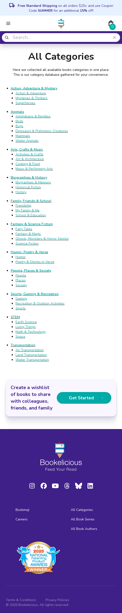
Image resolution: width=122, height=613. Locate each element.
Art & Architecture (30, 159)
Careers (22, 519)
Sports (21, 308)
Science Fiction (27, 243)
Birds (19, 121)
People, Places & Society (31, 270)
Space (20, 336)
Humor (21, 257)
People (21, 275)
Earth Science (26, 322)
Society (21, 285)
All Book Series (83, 519)
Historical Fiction (28, 187)
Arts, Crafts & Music (27, 149)
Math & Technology (31, 331)
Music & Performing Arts (34, 168)
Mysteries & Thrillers (32, 98)
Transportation (23, 345)
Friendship (23, 205)
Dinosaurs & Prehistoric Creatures (42, 131)
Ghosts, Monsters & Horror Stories (42, 238)
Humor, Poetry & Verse (29, 252)
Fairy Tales (24, 229)
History (21, 192)
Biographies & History (29, 177)
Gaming (21, 298)
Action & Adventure (31, 93)
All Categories (82, 510)
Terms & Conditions (21, 600)
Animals (17, 111)
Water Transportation (32, 359)
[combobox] (61, 37)
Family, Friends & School (31, 201)
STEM (15, 317)
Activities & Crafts (29, 154)
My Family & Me (28, 210)
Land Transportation (31, 355)
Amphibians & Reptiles (33, 116)
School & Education (31, 215)
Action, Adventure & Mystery (34, 88)
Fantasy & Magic (28, 233)
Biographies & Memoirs (33, 182)
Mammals (23, 136)
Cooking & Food (28, 164)
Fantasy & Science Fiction (32, 224)
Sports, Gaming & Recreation (35, 294)
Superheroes (25, 103)
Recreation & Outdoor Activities (40, 303)
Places (21, 280)
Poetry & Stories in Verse (35, 261)
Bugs (19, 126)
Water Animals (27, 140)
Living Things (26, 327)
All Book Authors (84, 529)
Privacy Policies (57, 600)
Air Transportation (30, 350)
